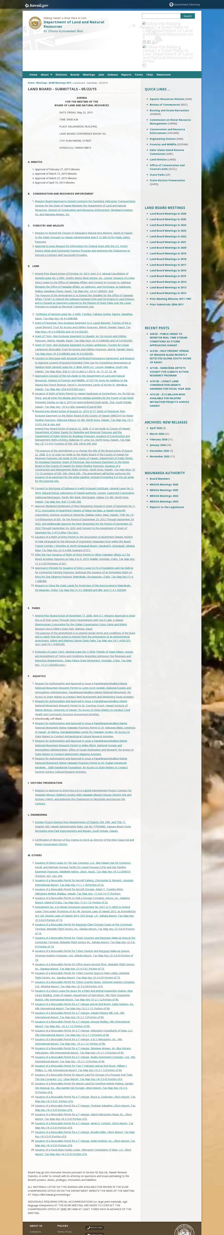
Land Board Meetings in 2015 (168, 241)
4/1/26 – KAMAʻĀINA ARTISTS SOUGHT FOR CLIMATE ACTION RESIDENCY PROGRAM (169, 336)
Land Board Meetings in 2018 (168, 224)
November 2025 (159, 421)
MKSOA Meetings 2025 (164, 455)
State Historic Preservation (167, 145)
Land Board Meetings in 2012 (168, 258)
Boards (75, 39)
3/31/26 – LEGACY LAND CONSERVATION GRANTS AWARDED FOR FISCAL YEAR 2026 (170, 349)
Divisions (61, 39)
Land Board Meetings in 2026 (168, 178)
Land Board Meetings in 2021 (168, 207)
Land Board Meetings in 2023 (168, 195)
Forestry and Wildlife (163, 109)
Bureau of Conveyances (165, 69)
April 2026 (156, 393)
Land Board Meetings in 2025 (168, 184)
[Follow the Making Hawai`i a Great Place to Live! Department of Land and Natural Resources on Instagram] (168, 23)
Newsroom (164, 39)
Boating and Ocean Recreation (169, 75)
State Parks (157, 139)
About (45, 39)
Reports (126, 39)
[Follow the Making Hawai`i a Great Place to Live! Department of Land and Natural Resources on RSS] (149, 23)
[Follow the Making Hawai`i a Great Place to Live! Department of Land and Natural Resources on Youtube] (158, 23)
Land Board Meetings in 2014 (168, 246)
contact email (97, 1199)
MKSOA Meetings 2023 (164, 466)
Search (188, 16)
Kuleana (113, 39)
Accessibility (63, 1203)
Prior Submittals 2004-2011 (167, 269)
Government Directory (187, 4)
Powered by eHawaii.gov (181, 1219)
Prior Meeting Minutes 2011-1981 (170, 263)
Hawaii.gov (36, 4)
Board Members (160, 443)
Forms (139, 39)
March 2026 (157, 398)
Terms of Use (64, 1196)
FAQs (149, 39)
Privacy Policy (64, 1210)
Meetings (89, 39)
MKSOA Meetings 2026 (164, 449)
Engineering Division (163, 103)
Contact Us (35, 1196)
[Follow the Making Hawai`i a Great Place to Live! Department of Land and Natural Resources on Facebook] (154, 23)
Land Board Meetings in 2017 (168, 229)
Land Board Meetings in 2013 (168, 252)
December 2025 (159, 415)
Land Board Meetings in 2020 (168, 212)
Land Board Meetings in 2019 (168, 218)
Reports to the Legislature (167, 472)
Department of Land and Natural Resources (74, 24)
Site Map (34, 1203)
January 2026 (158, 410)
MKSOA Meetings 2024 (164, 460)
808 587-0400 (96, 1192)
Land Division (158, 124)
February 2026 (158, 404)
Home (33, 39)
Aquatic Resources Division (167, 64)
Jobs (101, 39)
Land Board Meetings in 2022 (168, 201)
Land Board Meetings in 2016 (168, 235)
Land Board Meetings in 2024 (168, 190)
